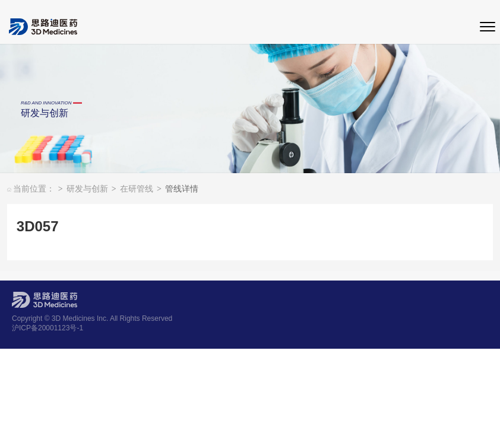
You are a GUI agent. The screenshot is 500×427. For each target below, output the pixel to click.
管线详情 (181, 189)
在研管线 (141, 189)
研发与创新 (91, 189)
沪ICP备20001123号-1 (47, 328)
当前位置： (35, 189)
